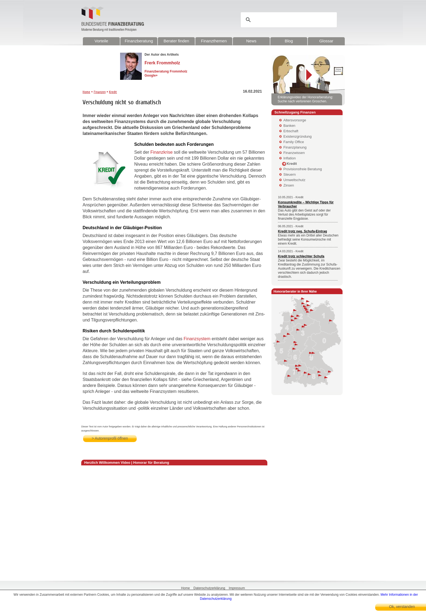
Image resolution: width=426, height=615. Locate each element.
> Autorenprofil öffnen (110, 438)
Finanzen (100, 92)
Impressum (237, 588)
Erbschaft (290, 131)
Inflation (289, 158)
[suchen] (289, 19)
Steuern (289, 174)
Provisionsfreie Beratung (302, 169)
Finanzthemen (214, 41)
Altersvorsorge (294, 120)
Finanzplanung (294, 147)
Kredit (113, 92)
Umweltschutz (294, 180)
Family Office (293, 142)
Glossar (326, 41)
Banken (289, 126)
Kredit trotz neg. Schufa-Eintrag (302, 231)
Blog (289, 41)
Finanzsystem (197, 338)
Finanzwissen (294, 153)
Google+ (151, 75)
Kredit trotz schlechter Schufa (301, 256)
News (251, 41)
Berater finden (176, 41)
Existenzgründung (297, 136)
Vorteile (101, 41)
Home (86, 92)
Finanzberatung (139, 41)
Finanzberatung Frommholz (166, 71)
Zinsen (288, 185)
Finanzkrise (162, 152)
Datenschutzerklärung (209, 588)
